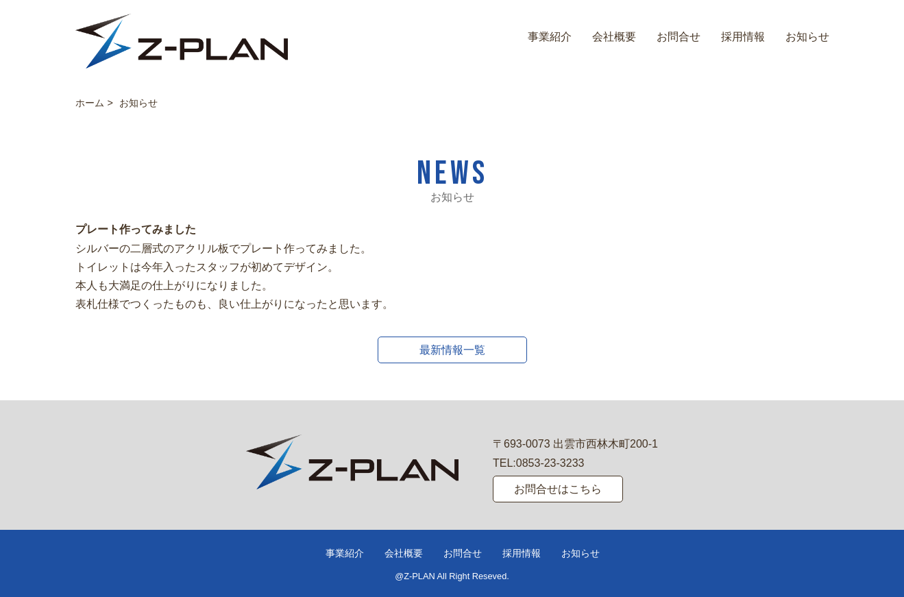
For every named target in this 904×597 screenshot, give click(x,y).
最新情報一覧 (452, 350)
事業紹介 (550, 36)
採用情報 (743, 36)
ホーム (89, 102)
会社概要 (614, 36)
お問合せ (678, 36)
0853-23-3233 (550, 463)
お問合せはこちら (558, 489)
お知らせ (807, 36)
